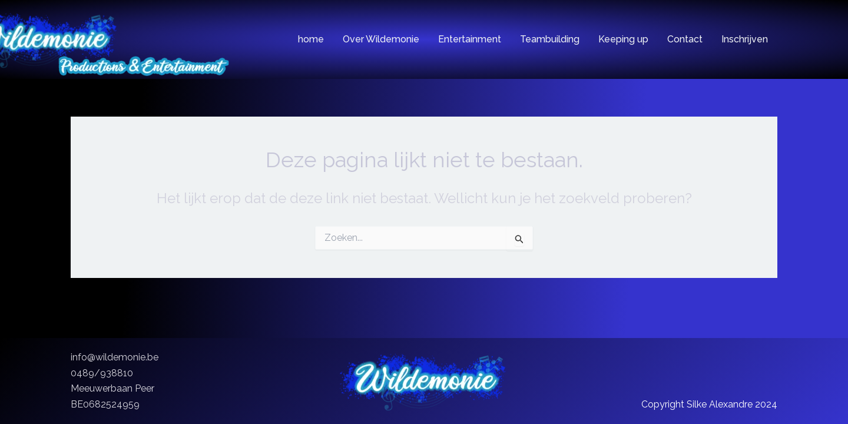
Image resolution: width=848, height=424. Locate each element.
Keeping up (623, 39)
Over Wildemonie (381, 39)
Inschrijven (744, 39)
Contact (685, 39)
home (311, 39)
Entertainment (469, 39)
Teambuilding (549, 39)
